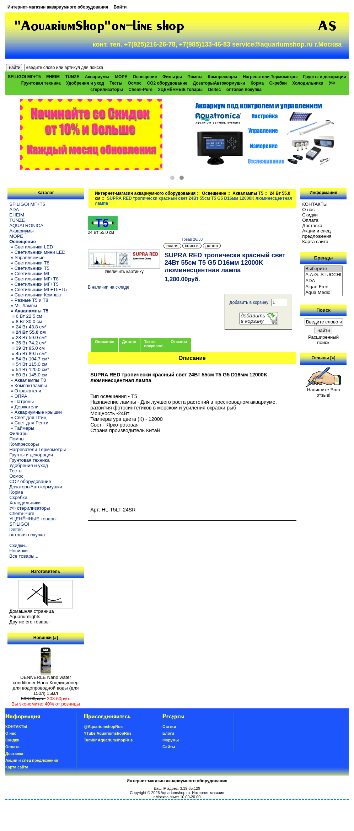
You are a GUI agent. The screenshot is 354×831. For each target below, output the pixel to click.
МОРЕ (121, 76)
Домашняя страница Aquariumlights (31, 613)
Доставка (312, 225)
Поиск (323, 310)
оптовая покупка (244, 89)
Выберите (323, 269)
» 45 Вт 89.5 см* (28, 353)
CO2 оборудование (167, 83)
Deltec (214, 89)
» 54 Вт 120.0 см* (29, 369)
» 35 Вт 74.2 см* (28, 342)
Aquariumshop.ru (175, 792)
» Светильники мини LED (37, 252)
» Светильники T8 (29, 263)
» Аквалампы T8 (27, 380)
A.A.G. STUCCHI (323, 275)
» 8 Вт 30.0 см (25, 321)
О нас (308, 209)
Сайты (168, 747)
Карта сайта (315, 241)
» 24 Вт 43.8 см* (28, 326)
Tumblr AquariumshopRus (108, 740)
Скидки (310, 215)
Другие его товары (29, 621)
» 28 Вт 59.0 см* (28, 337)
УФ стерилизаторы (29, 508)
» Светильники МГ (29, 273)
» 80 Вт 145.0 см (28, 374)
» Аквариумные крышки (35, 412)
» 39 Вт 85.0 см (27, 348)
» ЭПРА (18, 396)
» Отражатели (25, 390)
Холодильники (307, 83)
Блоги (168, 733)
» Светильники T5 (29, 268)
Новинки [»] (45, 637)
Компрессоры (222, 76)
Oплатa (310, 220)
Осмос (135, 83)
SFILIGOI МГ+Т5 (24, 76)
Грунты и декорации (324, 76)
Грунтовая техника (41, 83)
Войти (120, 7)
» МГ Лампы (23, 305)
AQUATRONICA (26, 225)
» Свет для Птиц (27, 417)
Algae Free (323, 287)
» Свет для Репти (28, 422)
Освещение (214, 193)
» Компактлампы (28, 385)
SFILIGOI (19, 524)
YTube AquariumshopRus (108, 733)
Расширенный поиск (323, 339)
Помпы (194, 76)
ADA (14, 209)
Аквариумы (97, 76)
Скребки (278, 83)
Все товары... (23, 556)
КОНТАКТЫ (314, 204)
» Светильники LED (31, 247)
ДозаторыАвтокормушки (219, 83)
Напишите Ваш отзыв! (323, 390)
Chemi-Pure (140, 89)
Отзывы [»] (324, 357)
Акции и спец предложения (316, 233)
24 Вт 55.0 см (103, 230)
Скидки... (18, 545)
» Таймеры (21, 428)
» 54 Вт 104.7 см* (29, 358)
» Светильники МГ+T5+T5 (38, 289)
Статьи (169, 726)
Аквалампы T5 (247, 193)
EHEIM (53, 76)
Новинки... (20, 550)
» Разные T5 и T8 (28, 300)
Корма (257, 83)
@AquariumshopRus (103, 726)
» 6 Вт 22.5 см (25, 316)
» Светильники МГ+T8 (34, 279)
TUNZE (72, 76)
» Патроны (21, 401)
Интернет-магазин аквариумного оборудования (57, 7)
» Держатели (23, 406)
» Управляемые (26, 257)
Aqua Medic (323, 293)
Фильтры (172, 76)
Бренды (323, 258)
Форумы (170, 740)
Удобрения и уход (85, 83)
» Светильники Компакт (35, 294)
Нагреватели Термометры (270, 76)
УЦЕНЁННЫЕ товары (180, 89)
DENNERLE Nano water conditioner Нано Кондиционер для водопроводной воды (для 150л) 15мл (46, 683)
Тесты (115, 83)
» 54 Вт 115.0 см (28, 364)
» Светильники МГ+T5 (34, 284)
